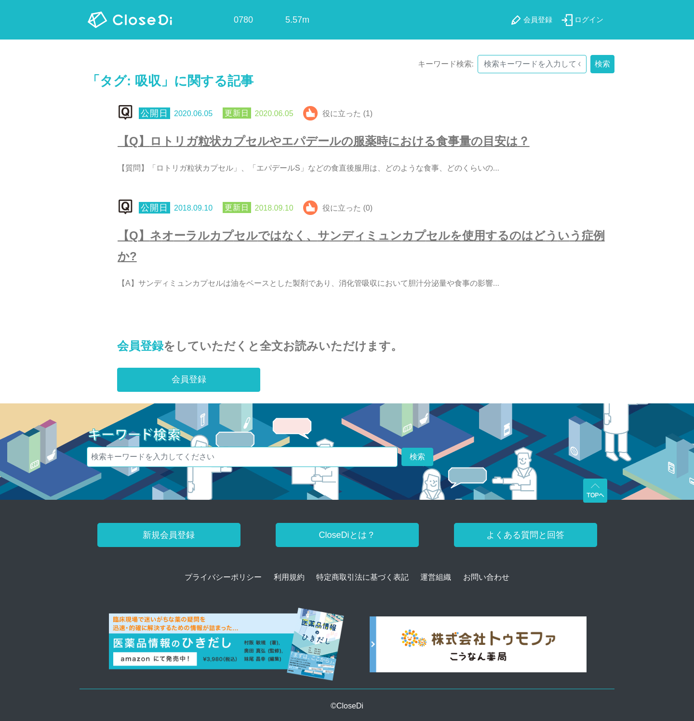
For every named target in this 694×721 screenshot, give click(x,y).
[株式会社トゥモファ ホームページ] (478, 647)
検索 (602, 64)
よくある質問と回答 (525, 535)
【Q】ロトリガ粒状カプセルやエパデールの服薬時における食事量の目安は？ (324, 140)
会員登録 (140, 345)
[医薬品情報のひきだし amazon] (227, 647)
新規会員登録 (169, 535)
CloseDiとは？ (347, 535)
